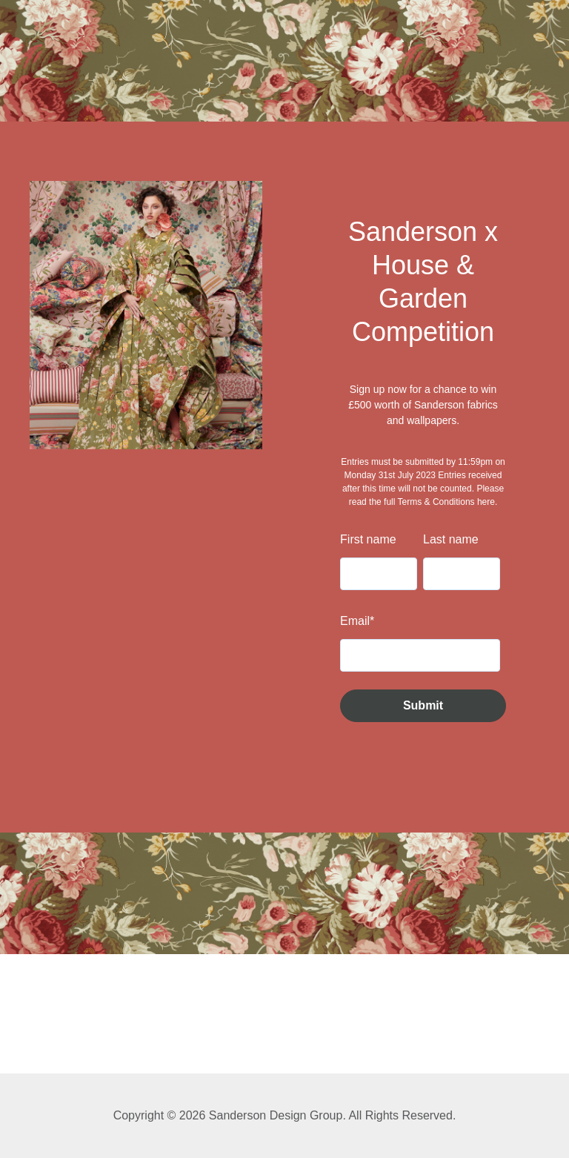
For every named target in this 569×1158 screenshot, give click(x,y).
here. (487, 502)
